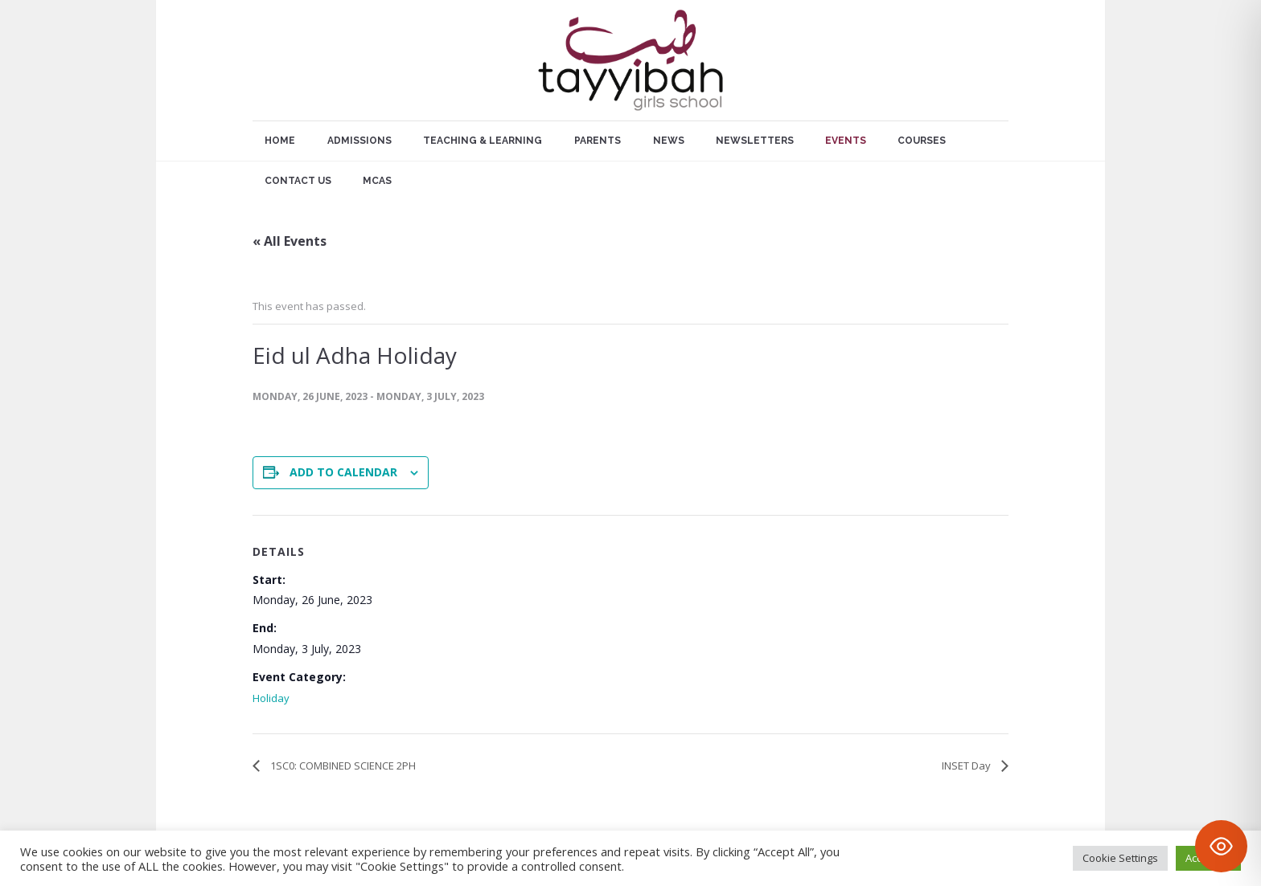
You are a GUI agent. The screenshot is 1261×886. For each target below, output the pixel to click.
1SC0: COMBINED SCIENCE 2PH (342, 765)
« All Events (290, 241)
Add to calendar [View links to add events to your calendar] (343, 472)
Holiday (271, 698)
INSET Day (967, 765)
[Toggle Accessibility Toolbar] (1221, 846)
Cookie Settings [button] (1120, 858)
